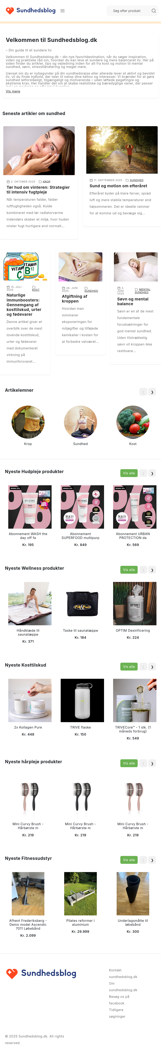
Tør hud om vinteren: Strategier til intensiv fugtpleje (38, 190)
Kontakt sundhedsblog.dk (119, 973)
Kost (36, 289)
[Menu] (62, 10)
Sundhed (136, 180)
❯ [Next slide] (152, 392)
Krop (47, 181)
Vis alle (129, 473)
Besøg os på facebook (119, 1000)
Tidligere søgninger (117, 1013)
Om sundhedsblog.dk (119, 986)
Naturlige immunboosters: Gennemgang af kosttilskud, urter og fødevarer (24, 305)
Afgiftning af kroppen (74, 299)
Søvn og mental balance (132, 301)
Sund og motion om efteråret (118, 185)
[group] (28, 426)
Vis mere (13, 91)
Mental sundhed (142, 291)
